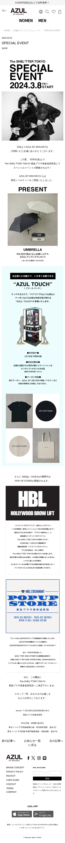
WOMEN (26, 20)
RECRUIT (10, 776)
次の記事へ (56, 740)
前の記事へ (9, 740)
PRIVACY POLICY (14, 772)
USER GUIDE (12, 780)
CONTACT (11, 784)
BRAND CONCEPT (15, 767)
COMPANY (11, 792)
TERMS (10, 788)
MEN (42, 20)
